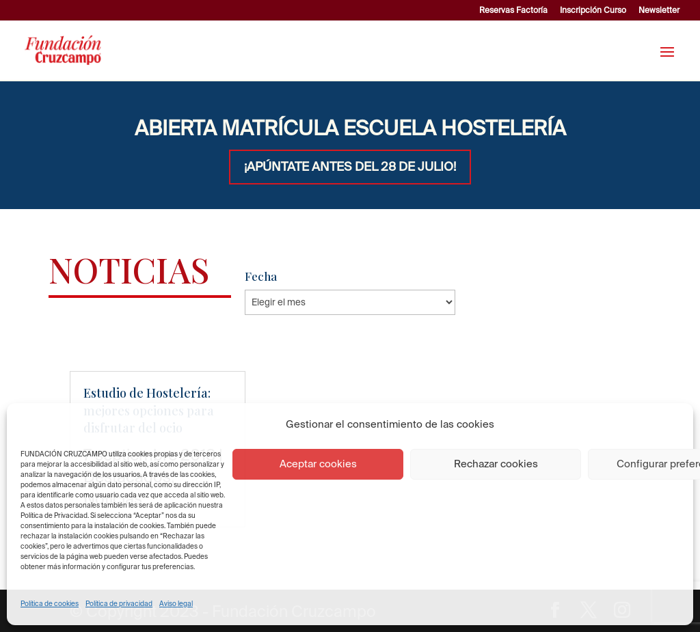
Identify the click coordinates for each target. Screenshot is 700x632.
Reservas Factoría (513, 10)
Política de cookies (50, 603)
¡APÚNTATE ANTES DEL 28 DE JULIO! (350, 166)
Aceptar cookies (318, 463)
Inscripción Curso (593, 10)
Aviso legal (176, 603)
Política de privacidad (118, 603)
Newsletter (658, 10)
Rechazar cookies (496, 463)
